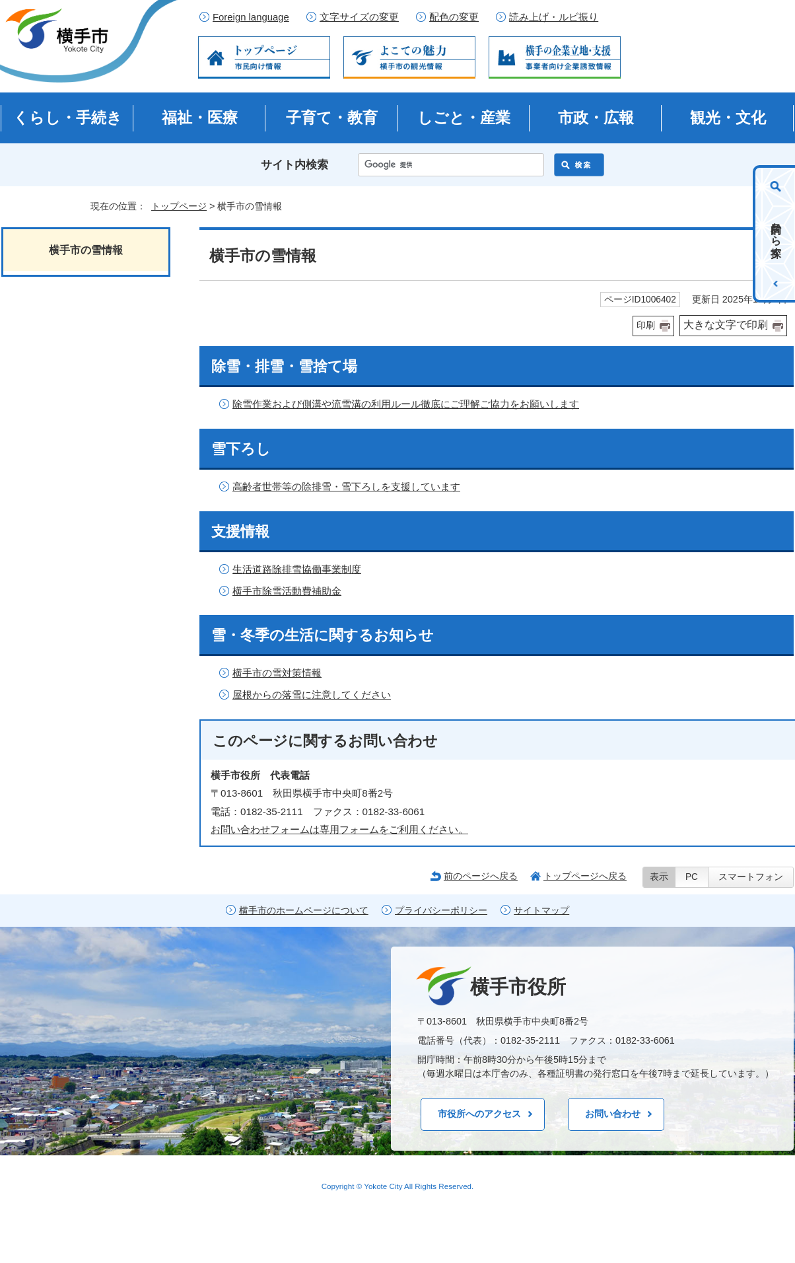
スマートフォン (750, 877)
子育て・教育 (332, 117)
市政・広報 (596, 117)
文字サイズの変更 (359, 17)
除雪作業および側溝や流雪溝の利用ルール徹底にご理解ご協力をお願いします (405, 404)
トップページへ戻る (585, 876)
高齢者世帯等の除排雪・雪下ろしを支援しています (346, 486)
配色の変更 (454, 17)
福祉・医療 (200, 117)
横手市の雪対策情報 (277, 672)
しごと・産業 (463, 117)
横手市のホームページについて (303, 911)
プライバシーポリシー (441, 911)
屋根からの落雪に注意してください (311, 694)
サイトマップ (541, 911)
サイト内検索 (294, 165)
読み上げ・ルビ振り (553, 17)
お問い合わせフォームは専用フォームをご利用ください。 (339, 829)
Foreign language (251, 17)
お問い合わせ (612, 1113)
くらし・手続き (67, 117)
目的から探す (776, 234)
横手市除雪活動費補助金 (286, 590)
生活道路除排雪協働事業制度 (296, 569)
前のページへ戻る (481, 876)
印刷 (646, 325)
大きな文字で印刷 (725, 324)
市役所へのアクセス (479, 1113)
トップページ (179, 206)
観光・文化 (728, 117)
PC (691, 877)
